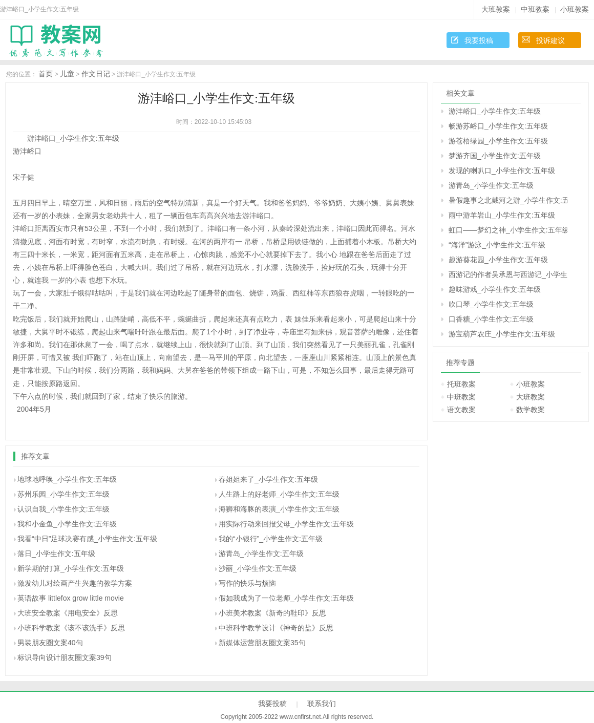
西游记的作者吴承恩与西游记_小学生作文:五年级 (508, 274)
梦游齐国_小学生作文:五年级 (495, 156)
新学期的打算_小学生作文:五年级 (70, 568)
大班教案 (495, 9)
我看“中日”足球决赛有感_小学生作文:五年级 (87, 539)
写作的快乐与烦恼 (247, 583)
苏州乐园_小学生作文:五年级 (63, 494)
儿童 (67, 74)
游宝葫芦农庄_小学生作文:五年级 (502, 334)
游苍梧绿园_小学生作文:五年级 (498, 141)
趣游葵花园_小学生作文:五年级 (498, 260)
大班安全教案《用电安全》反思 (67, 613)
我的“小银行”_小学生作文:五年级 (271, 539)
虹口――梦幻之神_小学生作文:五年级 (508, 230)
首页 (45, 74)
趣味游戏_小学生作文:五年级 (495, 289)
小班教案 (574, 9)
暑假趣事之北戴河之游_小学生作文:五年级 (508, 200)
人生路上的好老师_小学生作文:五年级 (279, 494)
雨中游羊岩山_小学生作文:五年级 (502, 215)
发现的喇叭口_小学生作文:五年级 (502, 170)
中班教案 (535, 9)
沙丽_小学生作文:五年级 (257, 568)
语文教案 (461, 410)
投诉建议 (550, 40)
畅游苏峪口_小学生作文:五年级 (498, 126)
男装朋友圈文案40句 (50, 643)
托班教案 (461, 384)
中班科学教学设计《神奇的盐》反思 (276, 628)
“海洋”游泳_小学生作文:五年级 (497, 245)
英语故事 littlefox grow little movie (70, 598)
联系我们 (321, 703)
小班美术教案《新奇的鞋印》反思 (272, 613)
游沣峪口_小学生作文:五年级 (495, 111)
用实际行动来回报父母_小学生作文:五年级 (286, 524)
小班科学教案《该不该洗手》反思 (71, 628)
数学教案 (530, 410)
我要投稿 (478, 40)
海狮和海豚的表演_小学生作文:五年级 (279, 509)
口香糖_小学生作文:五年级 (491, 319)
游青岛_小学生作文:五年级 (261, 553)
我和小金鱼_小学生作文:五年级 (67, 524)
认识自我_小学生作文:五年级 (63, 509)
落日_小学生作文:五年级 (56, 553)
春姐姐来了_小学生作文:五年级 (268, 479)
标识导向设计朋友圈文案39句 (64, 657)
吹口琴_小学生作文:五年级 (491, 304)
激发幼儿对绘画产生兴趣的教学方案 (74, 583)
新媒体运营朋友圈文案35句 (262, 643)
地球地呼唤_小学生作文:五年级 (67, 479)
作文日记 (95, 74)
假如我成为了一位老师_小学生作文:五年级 (286, 598)
